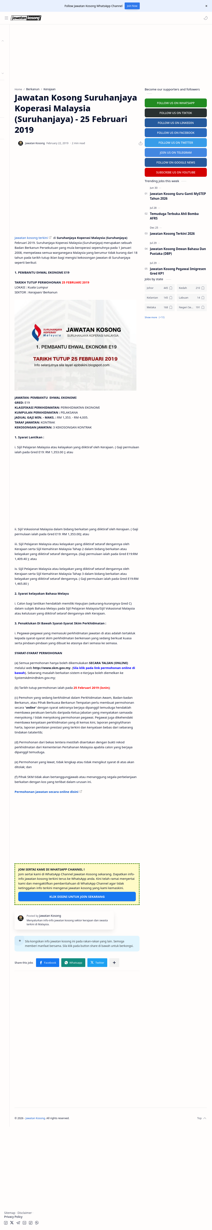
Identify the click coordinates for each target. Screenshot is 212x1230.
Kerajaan (17, 49)
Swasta (16, 65)
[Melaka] (160, 306)
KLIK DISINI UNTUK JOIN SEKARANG (96, 986)
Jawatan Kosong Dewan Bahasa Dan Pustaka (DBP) (178, 250)
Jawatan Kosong (73, 1221)
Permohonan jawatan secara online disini (85, 872)
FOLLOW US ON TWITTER (176, 142)
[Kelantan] (160, 297)
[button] (205, 18)
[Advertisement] (23, 204)
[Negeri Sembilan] (192, 306)
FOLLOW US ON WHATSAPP (176, 102)
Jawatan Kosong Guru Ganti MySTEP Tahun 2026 (178, 195)
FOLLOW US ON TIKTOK (176, 112)
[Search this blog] (86, 18)
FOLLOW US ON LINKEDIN (176, 122)
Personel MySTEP (17, 87)
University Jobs (15, 103)
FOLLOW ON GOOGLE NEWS (176, 162)
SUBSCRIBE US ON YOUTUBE (175, 171)
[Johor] (160, 287)
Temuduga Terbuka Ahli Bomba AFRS (174, 215)
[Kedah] (192, 287)
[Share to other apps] (79, 1065)
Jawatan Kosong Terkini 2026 (172, 233)
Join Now (132, 6)
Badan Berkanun (22, 57)
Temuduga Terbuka (18, 95)
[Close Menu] (205, 6)
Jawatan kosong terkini (69, 248)
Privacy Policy (13, 1217)
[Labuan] (192, 297)
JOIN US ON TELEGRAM (176, 152)
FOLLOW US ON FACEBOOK (176, 132)
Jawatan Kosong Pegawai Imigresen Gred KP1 (178, 270)
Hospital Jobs (14, 111)
